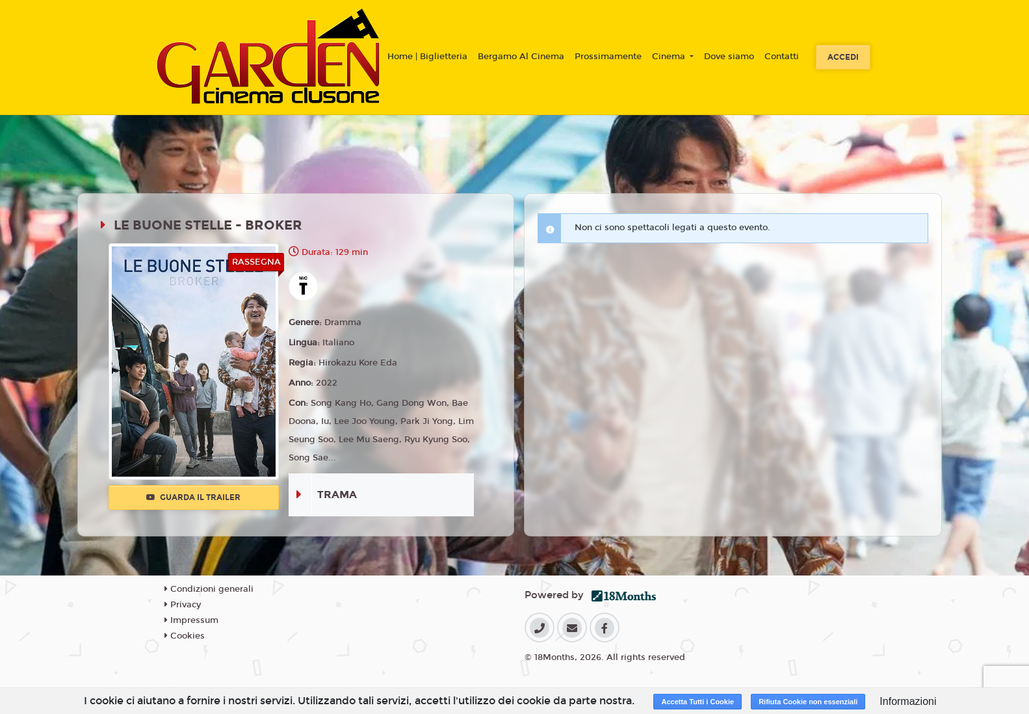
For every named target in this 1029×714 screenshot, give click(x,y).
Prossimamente (608, 56)
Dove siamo (729, 56)
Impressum (191, 620)
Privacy (182, 605)
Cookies (184, 636)
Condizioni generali (209, 589)
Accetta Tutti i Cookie (697, 702)
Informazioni (907, 701)
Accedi (843, 57)
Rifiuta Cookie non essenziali (808, 702)
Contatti (781, 56)
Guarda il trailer (193, 497)
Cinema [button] (670, 56)
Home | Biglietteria (427, 56)
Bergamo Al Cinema (521, 56)
